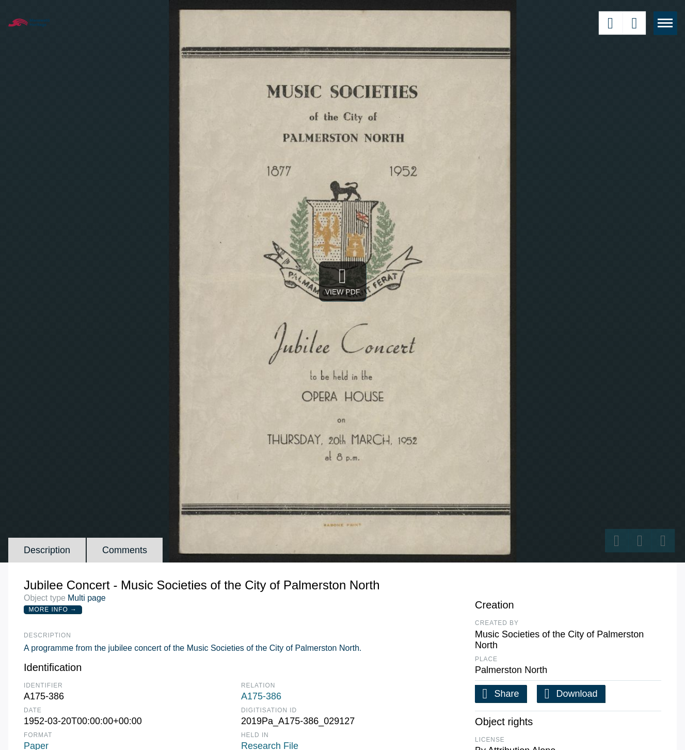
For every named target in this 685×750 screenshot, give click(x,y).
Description (47, 550)
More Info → (53, 609)
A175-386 (261, 696)
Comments (124, 550)
